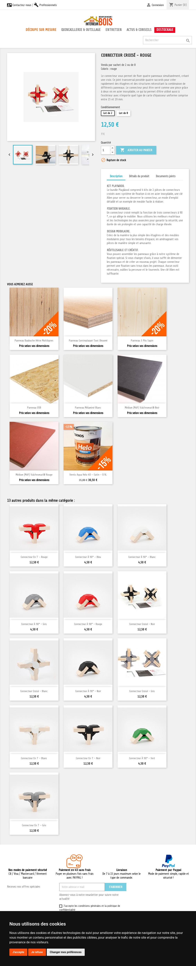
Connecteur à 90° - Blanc (142, 557)
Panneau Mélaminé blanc (88, 407)
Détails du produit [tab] (139, 176)
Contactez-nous (19, 5)
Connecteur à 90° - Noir (88, 691)
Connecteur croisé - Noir (142, 624)
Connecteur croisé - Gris (142, 691)
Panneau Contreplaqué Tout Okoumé (88, 340)
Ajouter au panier (136, 150)
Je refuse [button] (37, 952)
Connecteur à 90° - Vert (142, 758)
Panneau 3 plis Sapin (142, 340)
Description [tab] (116, 176)
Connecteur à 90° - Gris (34, 624)
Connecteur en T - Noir (88, 758)
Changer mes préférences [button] (66, 952)
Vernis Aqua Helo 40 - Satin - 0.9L (88, 474)
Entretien (113, 30)
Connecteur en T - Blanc (34, 758)
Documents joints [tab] (165, 176)
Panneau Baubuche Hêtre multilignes (34, 340)
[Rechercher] (167, 40)
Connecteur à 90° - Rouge (88, 624)
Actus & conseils (139, 30)
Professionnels (45, 5)
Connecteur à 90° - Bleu (88, 557)
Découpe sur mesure (41, 30)
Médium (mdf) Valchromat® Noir (142, 407)
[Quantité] (105, 150)
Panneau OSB (34, 407)
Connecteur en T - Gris (34, 825)
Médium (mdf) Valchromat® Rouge (34, 474)
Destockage (164, 30)
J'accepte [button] (18, 952)
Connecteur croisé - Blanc (34, 691)
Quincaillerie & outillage (81, 30)
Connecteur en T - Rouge (34, 557)
